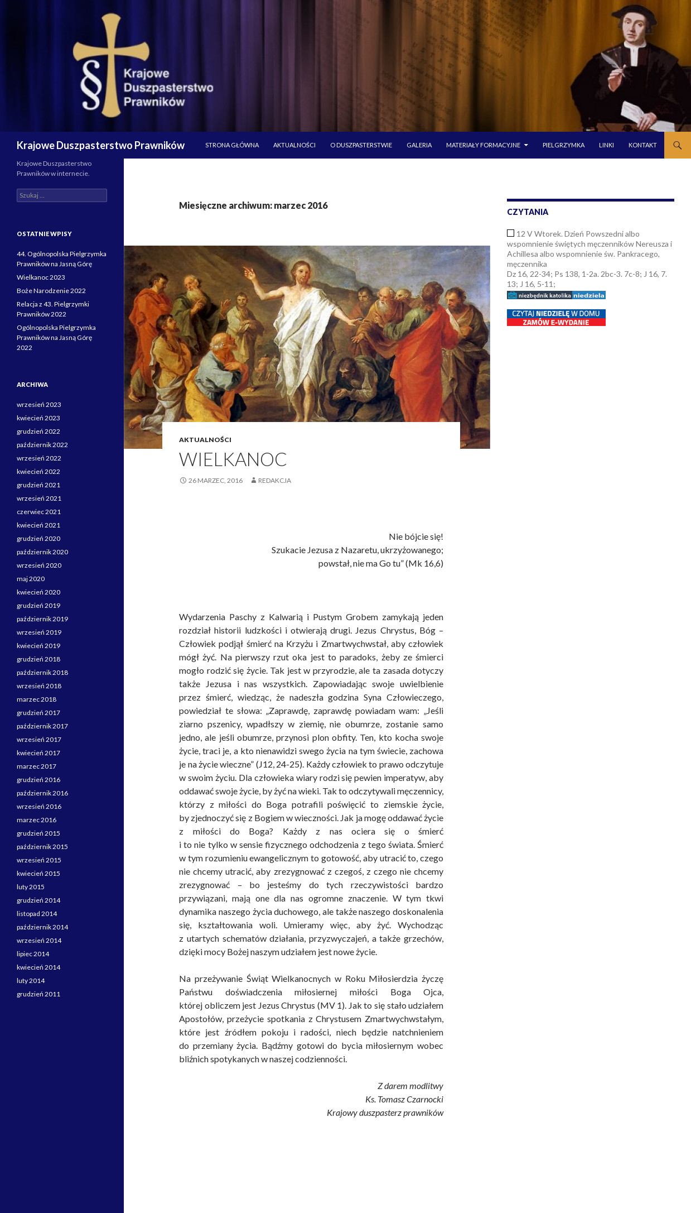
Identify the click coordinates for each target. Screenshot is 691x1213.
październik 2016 (42, 793)
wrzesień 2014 (39, 940)
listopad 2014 (37, 913)
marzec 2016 (36, 820)
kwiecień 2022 (38, 471)
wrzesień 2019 (39, 632)
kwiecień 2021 (38, 525)
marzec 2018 (36, 699)
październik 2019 (42, 619)
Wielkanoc (233, 459)
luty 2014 (31, 980)
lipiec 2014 (33, 954)
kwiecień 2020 (38, 592)
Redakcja (274, 480)
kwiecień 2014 (38, 967)
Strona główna (232, 144)
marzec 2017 (36, 766)
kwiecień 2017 (38, 753)
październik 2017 (42, 726)
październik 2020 (42, 552)
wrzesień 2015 (39, 860)
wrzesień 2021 (39, 498)
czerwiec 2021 (39, 511)
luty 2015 (31, 887)
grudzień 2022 (38, 431)
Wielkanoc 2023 (41, 277)
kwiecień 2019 (38, 645)
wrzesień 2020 (39, 565)
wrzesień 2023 (39, 404)
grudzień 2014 (38, 900)
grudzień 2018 (38, 659)
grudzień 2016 (38, 779)
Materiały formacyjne (483, 144)
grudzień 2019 (38, 605)
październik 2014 (42, 927)
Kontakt (643, 144)
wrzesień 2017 (39, 739)
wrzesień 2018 (39, 686)
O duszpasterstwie (361, 144)
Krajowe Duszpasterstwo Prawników (101, 145)
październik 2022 (42, 444)
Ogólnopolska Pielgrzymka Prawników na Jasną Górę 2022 (56, 337)
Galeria (419, 144)
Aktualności (294, 144)
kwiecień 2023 (38, 418)
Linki (606, 144)
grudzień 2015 (38, 833)
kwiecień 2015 (38, 873)
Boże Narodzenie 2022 (51, 290)
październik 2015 (42, 846)
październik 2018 (42, 672)
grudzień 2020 (38, 538)
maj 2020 (31, 578)
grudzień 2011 (38, 994)
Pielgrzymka (563, 144)
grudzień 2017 (38, 712)
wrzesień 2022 (39, 458)
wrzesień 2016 (39, 806)
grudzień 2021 (38, 485)
